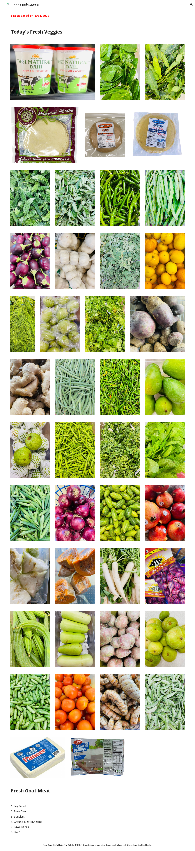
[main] (97, 15)
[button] (191, 4)
